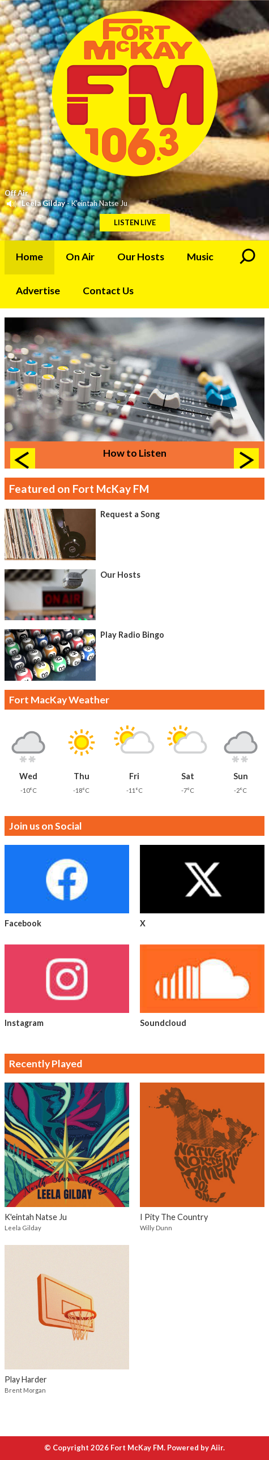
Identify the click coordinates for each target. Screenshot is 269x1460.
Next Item (246, 460)
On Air (80, 257)
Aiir (217, 1447)
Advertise (38, 291)
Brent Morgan (25, 1390)
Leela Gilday (43, 203)
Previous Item (22, 460)
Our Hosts (140, 257)
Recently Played (45, 1064)
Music (200, 257)
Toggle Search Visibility (247, 257)
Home (29, 257)
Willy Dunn (156, 1227)
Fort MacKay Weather (59, 700)
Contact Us (108, 291)
